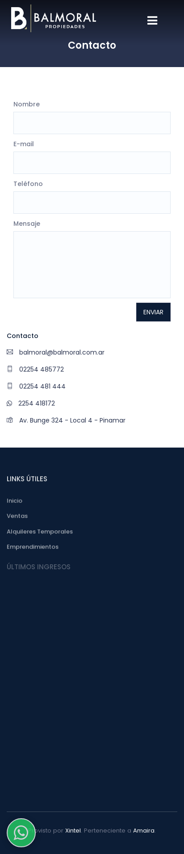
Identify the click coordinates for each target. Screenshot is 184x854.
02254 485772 (35, 369)
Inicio (14, 502)
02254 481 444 (36, 386)
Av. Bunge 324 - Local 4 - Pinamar (66, 420)
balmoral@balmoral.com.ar (56, 352)
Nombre (26, 104)
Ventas (17, 517)
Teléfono (28, 183)
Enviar (153, 312)
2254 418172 (31, 403)
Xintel (73, 830)
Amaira (144, 830)
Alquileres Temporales (40, 532)
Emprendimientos (33, 548)
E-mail (23, 144)
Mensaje (26, 223)
